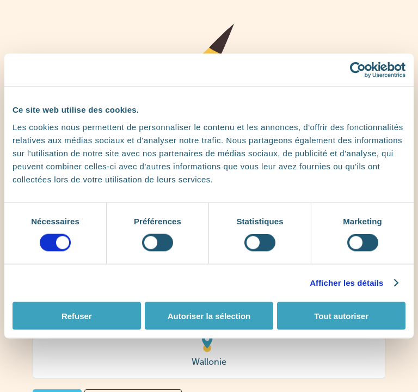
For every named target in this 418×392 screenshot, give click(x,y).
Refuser (77, 315)
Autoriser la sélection (209, 315)
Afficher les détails (346, 282)
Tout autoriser (341, 315)
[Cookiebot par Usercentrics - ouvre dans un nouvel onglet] (357, 70)
